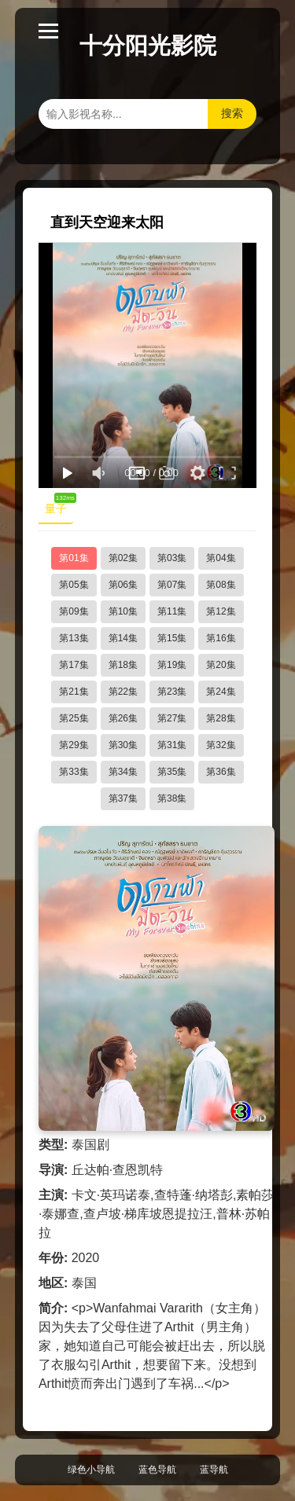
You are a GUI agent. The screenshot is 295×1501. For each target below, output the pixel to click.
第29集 (73, 744)
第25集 (73, 718)
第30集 (123, 744)
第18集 (123, 664)
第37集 (123, 798)
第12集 (220, 611)
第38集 (171, 798)
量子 (59, 505)
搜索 (232, 113)
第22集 (123, 691)
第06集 (123, 584)
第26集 (123, 718)
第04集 (220, 557)
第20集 (220, 664)
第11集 (171, 611)
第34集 (123, 771)
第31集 (171, 744)
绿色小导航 (91, 1469)
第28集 (220, 718)
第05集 (73, 584)
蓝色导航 (157, 1469)
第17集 (73, 664)
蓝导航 (214, 1469)
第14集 (123, 638)
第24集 (220, 691)
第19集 (171, 664)
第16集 (220, 638)
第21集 (73, 691)
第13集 (73, 638)
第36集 (220, 771)
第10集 (123, 611)
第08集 (220, 584)
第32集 (220, 744)
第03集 (171, 557)
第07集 (171, 584)
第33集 (73, 771)
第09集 (73, 611)
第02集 (123, 557)
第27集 (171, 718)
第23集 (171, 691)
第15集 (171, 638)
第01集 (73, 557)
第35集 (171, 771)
